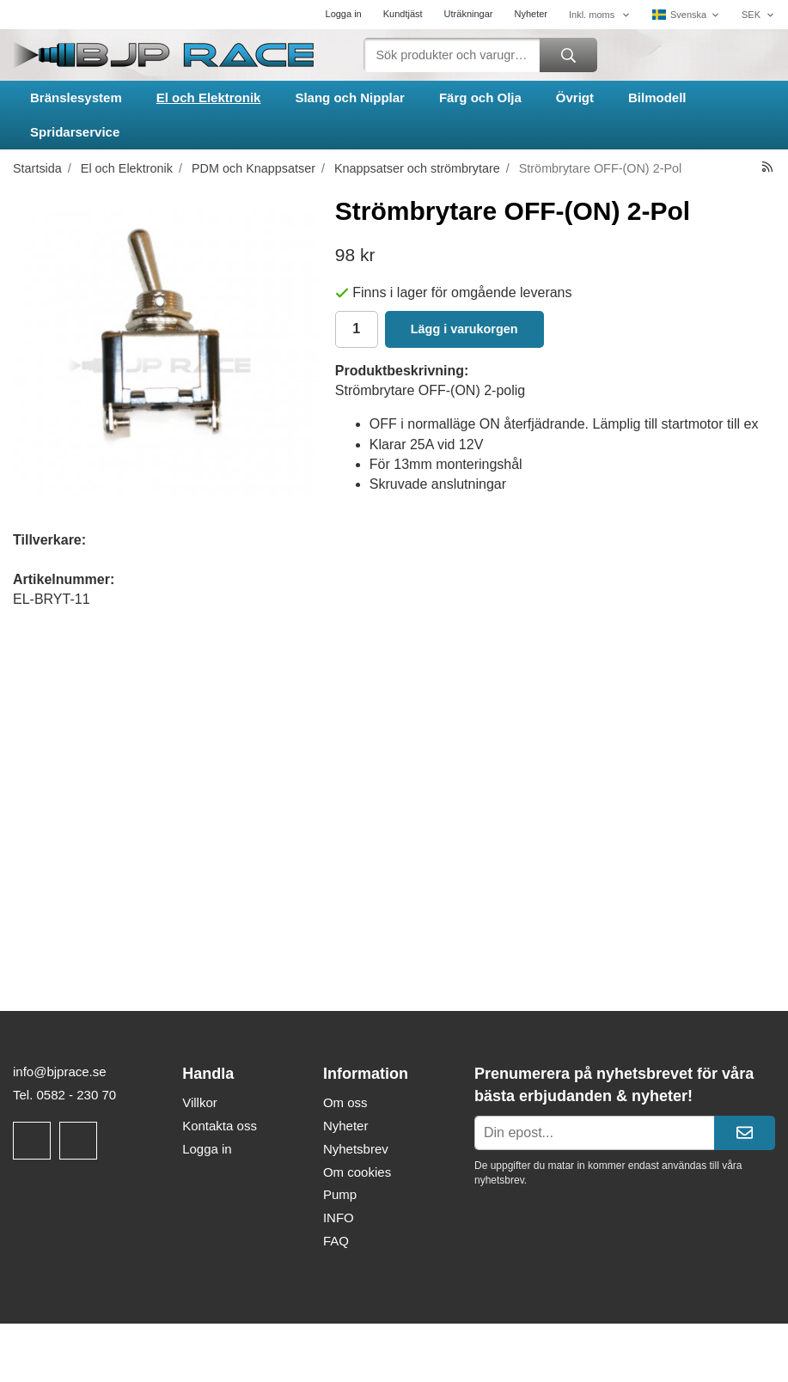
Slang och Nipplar (350, 97)
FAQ (336, 1240)
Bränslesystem (76, 97)
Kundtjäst (403, 14)
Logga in (344, 14)
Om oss (345, 1102)
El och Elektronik (208, 97)
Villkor (199, 1102)
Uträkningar (468, 14)
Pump (340, 1194)
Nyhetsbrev (355, 1149)
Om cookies (357, 1172)
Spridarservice (74, 132)
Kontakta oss (219, 1125)
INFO (338, 1217)
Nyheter (530, 14)
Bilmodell (657, 97)
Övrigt (575, 97)
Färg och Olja (480, 97)
